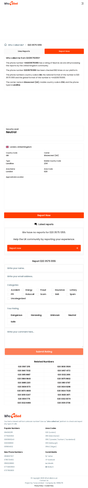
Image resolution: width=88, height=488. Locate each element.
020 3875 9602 (63, 378)
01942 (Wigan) (51, 446)
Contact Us (44, 480)
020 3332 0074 (64, 398)
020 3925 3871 (64, 394)
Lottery (73, 289)
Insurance (60, 289)
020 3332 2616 (64, 374)
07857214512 (9, 460)
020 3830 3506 (64, 366)
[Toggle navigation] (82, 3)
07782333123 (9, 436)
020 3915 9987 (24, 374)
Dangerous (16, 315)
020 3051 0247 (24, 394)
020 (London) (50, 432)
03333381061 (8, 443)
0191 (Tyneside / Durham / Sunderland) (60, 439)
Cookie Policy (49, 486)
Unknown (55, 315)
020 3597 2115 (24, 366)
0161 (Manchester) (52, 436)
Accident (15, 289)
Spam (73, 294)
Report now (44, 248)
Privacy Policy (38, 486)
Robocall (30, 294)
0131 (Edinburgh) (51, 443)
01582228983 (9, 463)
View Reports (24, 51)
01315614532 (8, 446)
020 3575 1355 (35, 44)
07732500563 (9, 467)
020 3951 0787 (64, 382)
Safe (13, 321)
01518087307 (9, 456)
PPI (12, 294)
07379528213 (9, 470)
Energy (29, 289)
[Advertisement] (42, 23)
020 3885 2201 (24, 382)
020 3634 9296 (63, 386)
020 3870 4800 (24, 390)
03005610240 (9, 439)
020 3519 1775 (24, 398)
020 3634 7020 (64, 390)
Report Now (64, 51)
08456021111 (8, 432)
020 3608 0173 (24, 386)
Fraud (43, 289)
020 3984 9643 (24, 378)
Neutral (72, 315)
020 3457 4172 (64, 370)
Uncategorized (18, 298)
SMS (57, 294)
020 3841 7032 (24, 370)
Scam (43, 294)
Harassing (36, 315)
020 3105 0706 (63, 403)
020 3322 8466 (24, 403)
